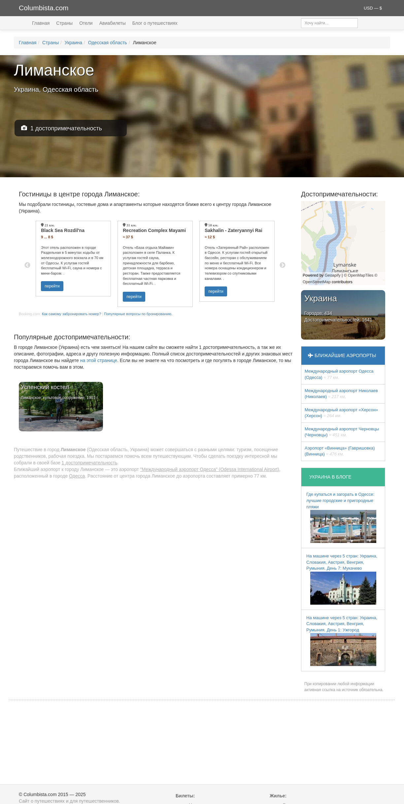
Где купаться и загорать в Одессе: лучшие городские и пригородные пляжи (341, 517)
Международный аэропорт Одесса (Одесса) (339, 374)
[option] (73, 258)
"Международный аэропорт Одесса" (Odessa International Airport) (209, 469)
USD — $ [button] (373, 8)
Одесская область (107, 42)
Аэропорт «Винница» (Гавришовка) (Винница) (340, 451)
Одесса (77, 476)
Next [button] (282, 265)
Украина (73, 42)
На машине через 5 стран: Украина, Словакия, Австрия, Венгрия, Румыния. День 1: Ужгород (341, 640)
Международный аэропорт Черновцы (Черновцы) (342, 432)
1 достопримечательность (61, 128)
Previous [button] (27, 265)
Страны (64, 23)
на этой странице (98, 360)
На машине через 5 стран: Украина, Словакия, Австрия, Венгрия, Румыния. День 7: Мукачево (341, 579)
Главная (41, 23)
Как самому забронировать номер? (71, 314)
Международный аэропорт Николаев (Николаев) (341, 393)
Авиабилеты (112, 23)
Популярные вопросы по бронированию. (138, 314)
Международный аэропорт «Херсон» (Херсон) (341, 413)
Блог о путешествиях (155, 23)
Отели (85, 23)
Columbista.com (44, 7)
